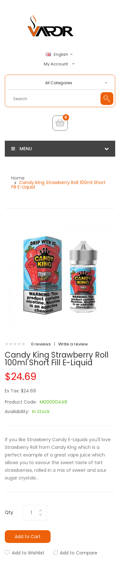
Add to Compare (78, 553)
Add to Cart (28, 536)
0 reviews (41, 344)
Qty (9, 512)
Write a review (73, 344)
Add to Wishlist (28, 553)
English (60, 54)
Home (18, 178)
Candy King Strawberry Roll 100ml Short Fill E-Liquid (58, 184)
